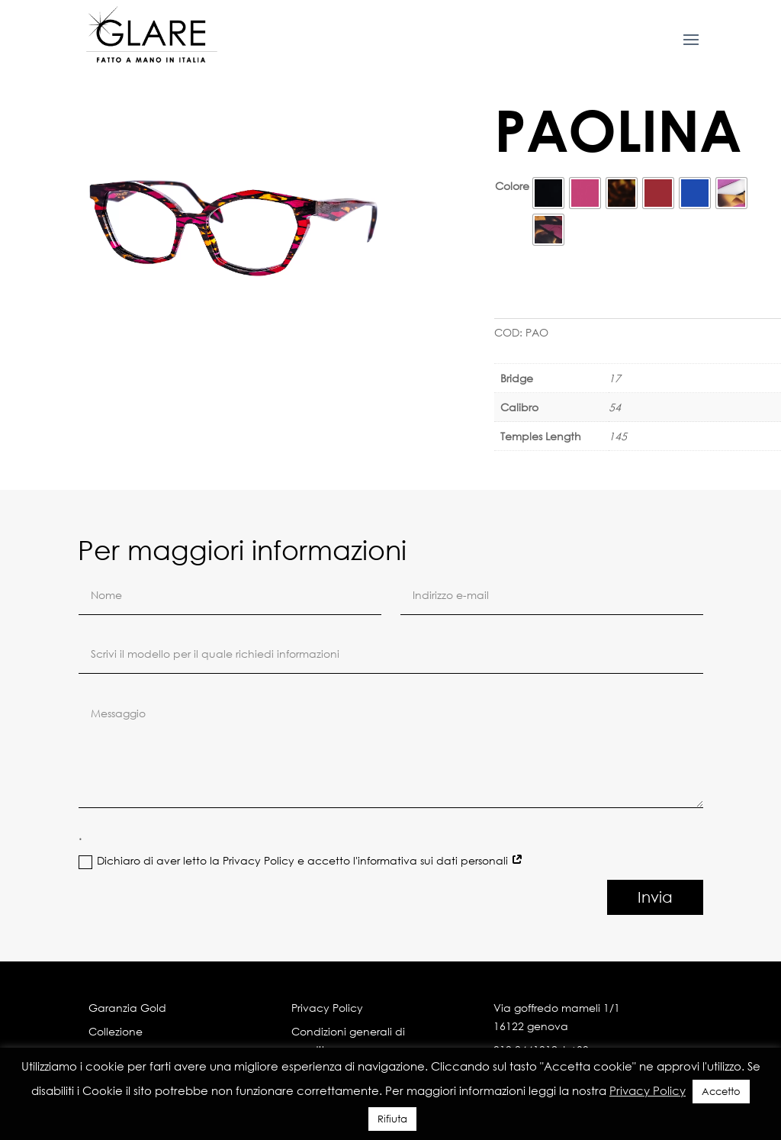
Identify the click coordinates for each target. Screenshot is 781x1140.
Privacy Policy (647, 1090)
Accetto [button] (721, 1091)
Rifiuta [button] (392, 1119)
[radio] (548, 193)
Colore (512, 186)
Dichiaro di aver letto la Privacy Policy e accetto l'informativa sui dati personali (301, 1030)
